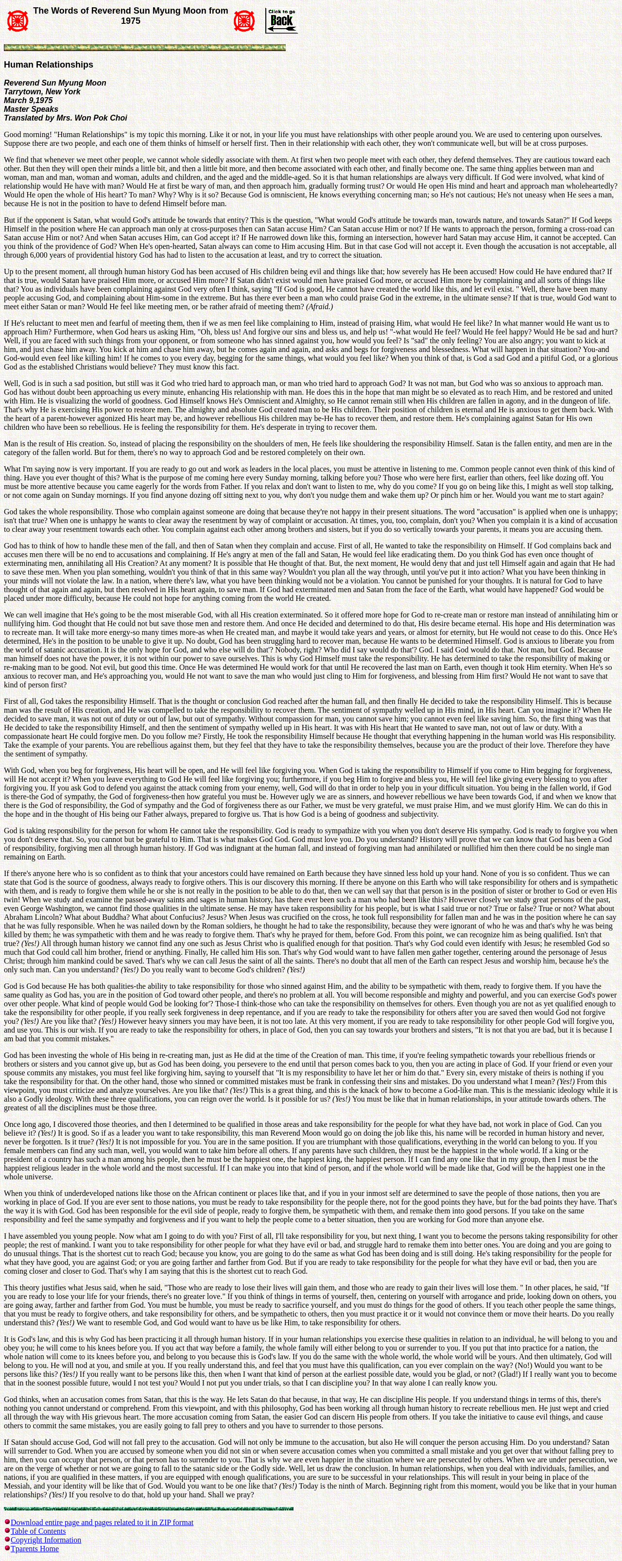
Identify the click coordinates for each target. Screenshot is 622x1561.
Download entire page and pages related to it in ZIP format (102, 1522)
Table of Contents (38, 1531)
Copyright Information (46, 1540)
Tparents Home (35, 1548)
